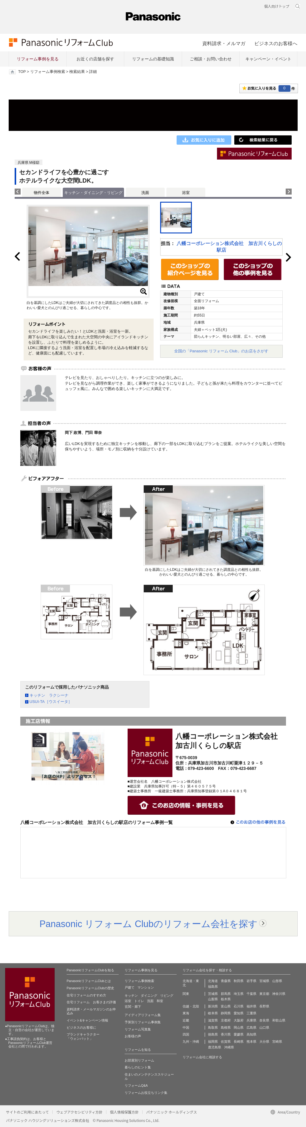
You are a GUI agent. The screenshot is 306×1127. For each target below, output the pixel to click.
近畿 (186, 1020)
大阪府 (239, 1020)
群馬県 (226, 994)
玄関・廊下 (133, 1006)
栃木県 (226, 999)
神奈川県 (278, 994)
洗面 (145, 192)
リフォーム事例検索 (47, 72)
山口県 (264, 1027)
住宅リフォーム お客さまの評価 (91, 1002)
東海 (186, 1013)
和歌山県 (278, 1020)
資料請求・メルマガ (223, 43)
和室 (160, 1001)
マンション (145, 987)
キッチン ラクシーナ (49, 695)
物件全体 (41, 192)
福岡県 (213, 1041)
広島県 (251, 1027)
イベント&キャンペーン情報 (87, 1020)
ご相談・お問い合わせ (211, 58)
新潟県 (213, 1006)
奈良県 (264, 1020)
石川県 (239, 1006)
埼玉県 (239, 994)
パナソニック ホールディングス (171, 1111)
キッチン (131, 995)
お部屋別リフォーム (139, 1060)
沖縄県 (229, 1047)
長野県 (264, 1006)
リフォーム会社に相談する (202, 1057)
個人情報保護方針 (124, 1111)
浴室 (186, 192)
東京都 (264, 994)
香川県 (226, 1034)
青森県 (226, 981)
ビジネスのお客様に (81, 1027)
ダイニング (149, 995)
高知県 (251, 1034)
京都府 (226, 1020)
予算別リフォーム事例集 (143, 1022)
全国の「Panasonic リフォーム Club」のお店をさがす (221, 351)
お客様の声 (133, 1036)
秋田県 (239, 981)
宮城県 (264, 981)
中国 (186, 1027)
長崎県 (239, 1041)
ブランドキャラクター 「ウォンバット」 (83, 1036)
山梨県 (213, 999)
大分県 (264, 1041)
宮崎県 (277, 1041)
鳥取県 (213, 1027)
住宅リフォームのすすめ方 (86, 995)
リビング (166, 995)
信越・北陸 (191, 1006)
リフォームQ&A (136, 1085)
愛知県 (239, 1013)
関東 (186, 994)
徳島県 (213, 1034)
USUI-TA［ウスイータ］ (51, 701)
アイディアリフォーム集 (143, 1015)
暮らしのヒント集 (138, 1067)
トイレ (139, 1001)
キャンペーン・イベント (268, 58)
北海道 (213, 981)
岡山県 (239, 1027)
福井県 (251, 1006)
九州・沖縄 (191, 1041)
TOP (22, 72)
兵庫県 (251, 1020)
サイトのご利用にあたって (27, 1111)
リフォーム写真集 (138, 1029)
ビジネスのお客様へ (275, 43)
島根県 (226, 1027)
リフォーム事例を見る (38, 58)
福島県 (213, 986)
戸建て (129, 987)
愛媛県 (239, 1034)
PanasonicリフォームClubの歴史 (90, 988)
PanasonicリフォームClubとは (89, 981)
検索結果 (77, 72)
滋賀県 (213, 1020)
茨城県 (213, 994)
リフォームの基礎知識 (153, 58)
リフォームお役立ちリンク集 (146, 1092)
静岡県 (226, 1013)
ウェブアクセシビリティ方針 (79, 1111)
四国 (186, 1034)
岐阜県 (213, 1013)
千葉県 (251, 994)
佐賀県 (226, 1041)
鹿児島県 (214, 1047)
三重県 (251, 1013)
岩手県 (251, 981)
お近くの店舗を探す (95, 58)
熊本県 (251, 1041)
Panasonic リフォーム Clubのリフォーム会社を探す (148, 924)
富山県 (226, 1006)
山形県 (277, 981)
